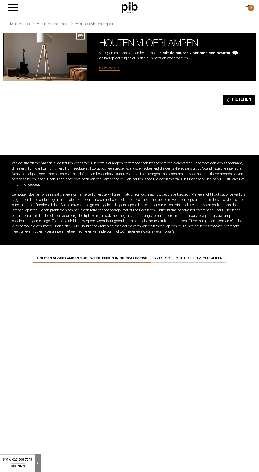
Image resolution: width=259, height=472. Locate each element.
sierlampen (114, 163)
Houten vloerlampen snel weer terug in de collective (92, 258)
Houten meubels (53, 24)
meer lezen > (109, 68)
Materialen (20, 24)
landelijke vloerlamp (159, 179)
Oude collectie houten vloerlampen (188, 258)
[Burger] (13, 8)
